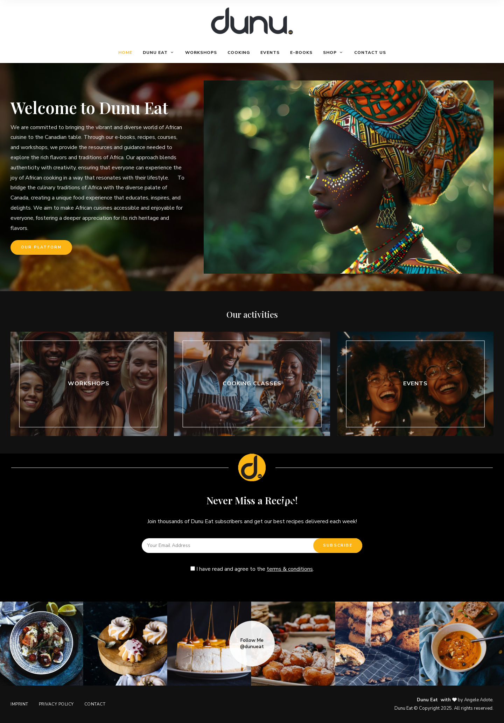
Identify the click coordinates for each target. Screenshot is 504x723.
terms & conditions (290, 569)
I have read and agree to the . (252, 569)
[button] (41, 247)
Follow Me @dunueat (252, 643)
